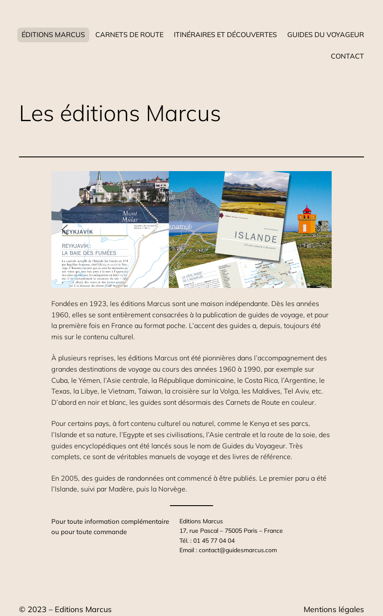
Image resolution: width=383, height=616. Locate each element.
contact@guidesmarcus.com (238, 550)
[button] (65, 230)
